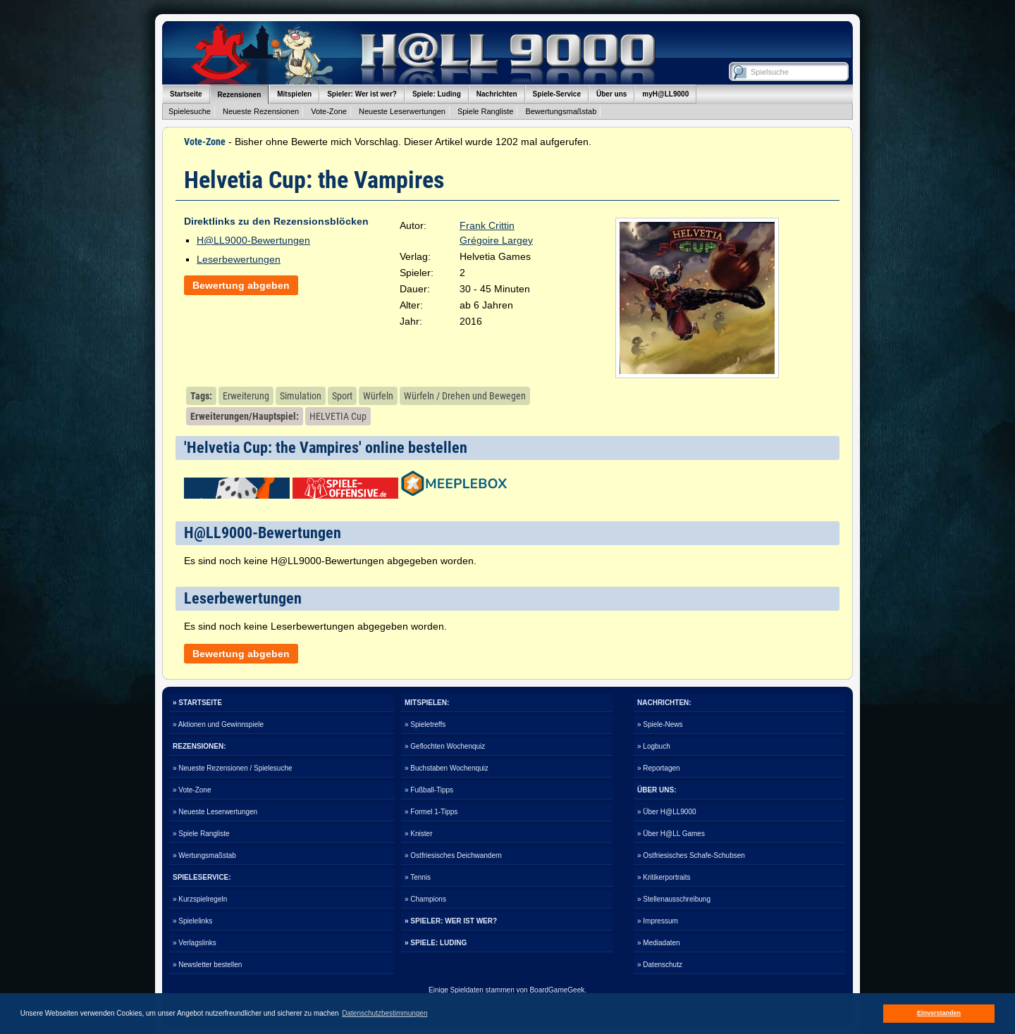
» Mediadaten (658, 943)
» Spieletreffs (425, 724)
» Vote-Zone (192, 790)
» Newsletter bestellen (207, 964)
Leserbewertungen (239, 259)
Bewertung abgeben (241, 285)
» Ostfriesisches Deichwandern (453, 855)
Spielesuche (189, 111)
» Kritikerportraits (664, 877)
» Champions (425, 899)
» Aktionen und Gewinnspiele (218, 724)
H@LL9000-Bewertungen (253, 240)
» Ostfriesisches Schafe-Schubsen (691, 855)
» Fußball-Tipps (429, 790)
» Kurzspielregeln (200, 899)
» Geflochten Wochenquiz (445, 746)
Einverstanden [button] (939, 1012)
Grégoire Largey (496, 240)
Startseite (186, 94)
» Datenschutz (659, 964)
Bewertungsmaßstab (560, 111)
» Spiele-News (659, 724)
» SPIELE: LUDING (436, 943)
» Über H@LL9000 (666, 812)
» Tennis (418, 877)
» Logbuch (653, 746)
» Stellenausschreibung (673, 899)
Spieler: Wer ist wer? (362, 94)
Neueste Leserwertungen (402, 111)
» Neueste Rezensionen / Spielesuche (233, 768)
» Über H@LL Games (671, 833)
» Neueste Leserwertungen (215, 812)
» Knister (418, 833)
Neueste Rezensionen (261, 111)
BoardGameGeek (556, 990)
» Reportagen (658, 768)
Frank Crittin (487, 225)
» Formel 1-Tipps (431, 812)
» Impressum (657, 921)
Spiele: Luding (436, 94)
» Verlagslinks (194, 943)
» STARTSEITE (197, 702)
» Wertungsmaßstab (204, 855)
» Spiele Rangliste (201, 833)
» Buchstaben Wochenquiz (446, 768)
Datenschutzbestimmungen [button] (384, 1013)
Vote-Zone (329, 111)
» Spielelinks (192, 921)
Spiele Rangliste (485, 111)
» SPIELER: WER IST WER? (451, 921)
